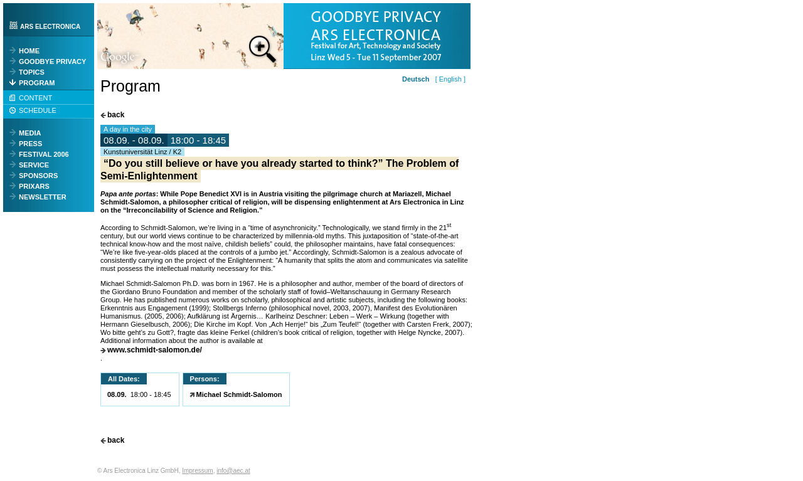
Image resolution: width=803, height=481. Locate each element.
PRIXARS (34, 186)
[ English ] (448, 79)
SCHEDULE (37, 110)
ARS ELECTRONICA (50, 26)
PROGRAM (37, 83)
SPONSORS (38, 175)
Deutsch (415, 79)
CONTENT (35, 98)
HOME (29, 51)
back (115, 115)
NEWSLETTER (42, 197)
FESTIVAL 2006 (44, 154)
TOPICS (32, 72)
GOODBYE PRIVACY (52, 61)
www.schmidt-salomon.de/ (154, 350)
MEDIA (30, 133)
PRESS (30, 143)
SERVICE (34, 165)
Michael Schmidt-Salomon (239, 394)
